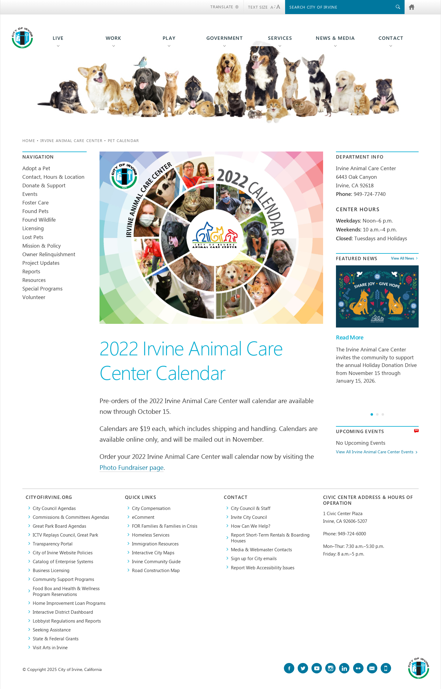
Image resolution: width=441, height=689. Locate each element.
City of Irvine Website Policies (62, 552)
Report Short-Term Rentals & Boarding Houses (270, 537)
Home (28, 140)
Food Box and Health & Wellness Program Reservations (66, 591)
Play (169, 38)
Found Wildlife (39, 219)
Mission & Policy (41, 245)
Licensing (33, 228)
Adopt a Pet (36, 168)
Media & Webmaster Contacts (261, 549)
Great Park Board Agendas (59, 525)
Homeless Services (150, 534)
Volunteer (33, 297)
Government (224, 38)
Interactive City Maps (153, 552)
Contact (391, 38)
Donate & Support (44, 185)
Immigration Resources (155, 543)
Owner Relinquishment (48, 254)
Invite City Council (249, 517)
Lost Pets (32, 237)
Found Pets (35, 211)
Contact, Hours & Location (53, 176)
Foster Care (35, 202)
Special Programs (42, 288)
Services (280, 38)
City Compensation (151, 508)
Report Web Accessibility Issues (262, 567)
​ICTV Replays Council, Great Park (65, 534)
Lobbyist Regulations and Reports (67, 620)
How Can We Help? (250, 525)
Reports (31, 271)
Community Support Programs (63, 579)
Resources (34, 279)
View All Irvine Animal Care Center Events (374, 452)
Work (114, 38)
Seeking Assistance (52, 629)
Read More (349, 337)
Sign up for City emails (254, 558)
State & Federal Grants (55, 638)
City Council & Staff (250, 508)
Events (29, 193)
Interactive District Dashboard (63, 611)
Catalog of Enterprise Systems (63, 561)
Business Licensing (51, 570)
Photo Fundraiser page (132, 467)
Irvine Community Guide (156, 561)
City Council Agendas (54, 508)
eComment (143, 517)
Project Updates (40, 262)
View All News (402, 258)
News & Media (335, 38)
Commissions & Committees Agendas (71, 517)
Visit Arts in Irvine (50, 647)
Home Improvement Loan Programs (69, 603)
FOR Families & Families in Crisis (164, 525)
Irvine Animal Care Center (71, 140)
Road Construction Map (156, 570)
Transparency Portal (53, 543)
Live (58, 38)
